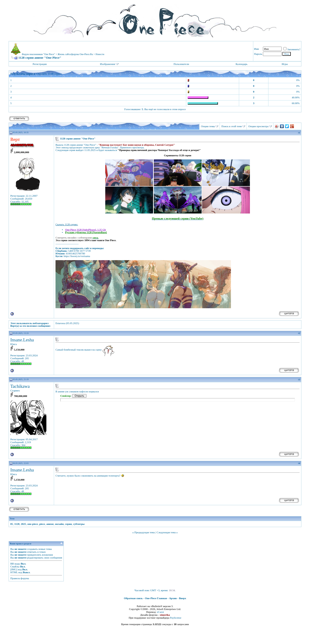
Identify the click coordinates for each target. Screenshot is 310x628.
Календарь (241, 64)
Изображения (107, 64)
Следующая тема (166, 532)
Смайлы (14, 566)
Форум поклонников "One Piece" (38, 54)
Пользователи (181, 64)
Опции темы (208, 126)
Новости (100, 54)
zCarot (160, 611)
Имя (256, 48)
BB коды (15, 563)
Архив (173, 598)
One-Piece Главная (156, 598)
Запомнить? (291, 49)
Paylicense (175, 617)
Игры (285, 64)
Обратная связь (133, 598)
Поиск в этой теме (231, 126)
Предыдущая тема (144, 532)
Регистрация (40, 64)
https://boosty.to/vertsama (77, 256)
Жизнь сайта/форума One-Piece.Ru (75, 54)
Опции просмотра (258, 126)
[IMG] (13, 569)
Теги (12, 518)
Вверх (182, 598)
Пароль (258, 53)
